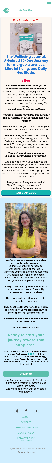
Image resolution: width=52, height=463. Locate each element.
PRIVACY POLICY (26, 438)
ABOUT (26, 417)
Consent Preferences (26, 452)
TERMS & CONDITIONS (26, 427)
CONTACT (26, 422)
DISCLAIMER (26, 440)
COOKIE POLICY (26, 432)
